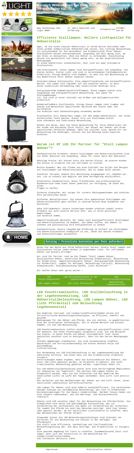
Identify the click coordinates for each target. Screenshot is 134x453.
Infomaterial (107, 29)
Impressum (51, 449)
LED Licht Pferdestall (81, 283)
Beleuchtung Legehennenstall (116, 283)
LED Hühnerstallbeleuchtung (116, 278)
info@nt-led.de (121, 29)
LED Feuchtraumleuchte (48, 278)
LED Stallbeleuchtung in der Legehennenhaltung (81, 278)
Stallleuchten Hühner (99, 449)
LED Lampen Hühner (48, 283)
